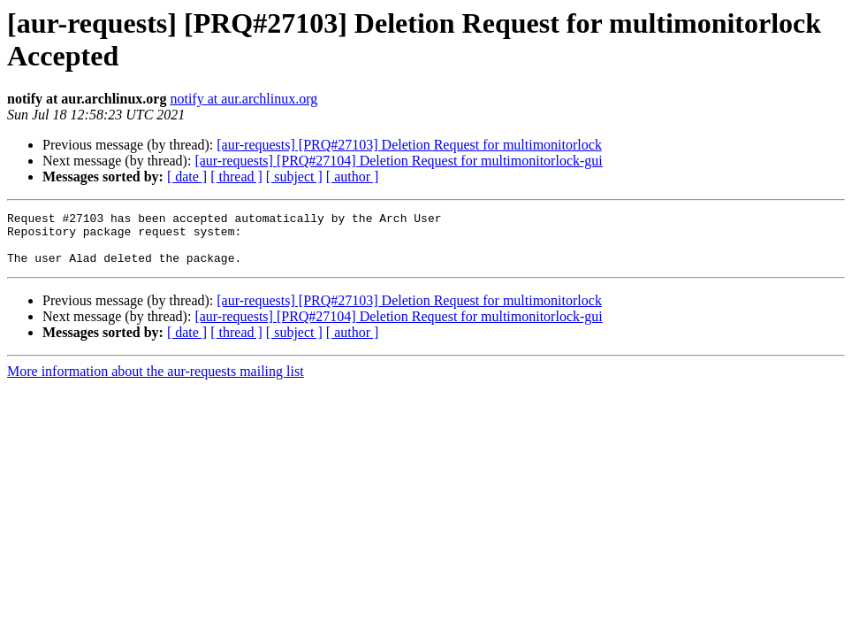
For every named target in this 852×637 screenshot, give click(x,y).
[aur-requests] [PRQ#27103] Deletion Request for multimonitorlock (409, 144)
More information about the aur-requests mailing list (155, 381)
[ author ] (352, 176)
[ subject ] (294, 176)
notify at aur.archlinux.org (243, 98)
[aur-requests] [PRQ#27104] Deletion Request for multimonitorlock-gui (398, 160)
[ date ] (187, 176)
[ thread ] (236, 176)
